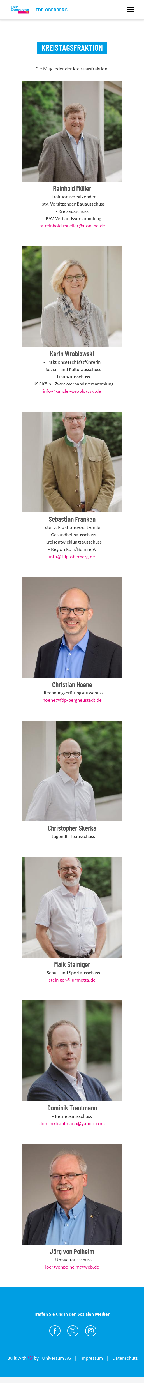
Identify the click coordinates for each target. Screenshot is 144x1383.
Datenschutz (125, 1358)
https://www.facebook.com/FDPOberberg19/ (55, 1330)
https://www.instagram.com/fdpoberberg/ (90, 1330)
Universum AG (56, 1358)
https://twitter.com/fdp (72, 1330)
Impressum (91, 1358)
